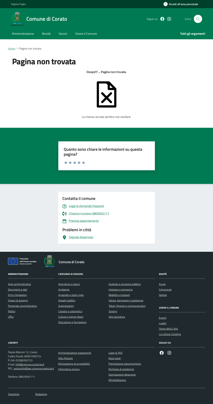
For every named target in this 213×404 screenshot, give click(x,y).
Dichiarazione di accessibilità (74, 364)
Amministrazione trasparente (74, 353)
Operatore (13, 394)
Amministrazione (23, 33)
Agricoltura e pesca (69, 284)
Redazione (41, 394)
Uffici (11, 317)
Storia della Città (168, 329)
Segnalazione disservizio (122, 375)
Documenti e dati (17, 289)
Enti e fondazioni (17, 295)
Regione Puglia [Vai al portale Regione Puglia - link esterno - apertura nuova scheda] (18, 4)
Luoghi (162, 323)
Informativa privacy (69, 369)
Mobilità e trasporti (119, 295)
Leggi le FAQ (115, 353)
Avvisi (162, 284)
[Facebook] (161, 19)
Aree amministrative (19, 284)
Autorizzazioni (66, 306)
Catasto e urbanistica (70, 311)
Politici (11, 311)
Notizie (163, 295)
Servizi (63, 33)
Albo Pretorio (65, 358)
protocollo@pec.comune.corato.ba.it (34, 368)
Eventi (162, 318)
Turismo (113, 311)
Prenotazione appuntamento (124, 364)
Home (11, 48)
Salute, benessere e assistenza (126, 300)
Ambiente (63, 289)
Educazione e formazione (72, 322)
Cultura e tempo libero (70, 317)
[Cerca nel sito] (198, 19)
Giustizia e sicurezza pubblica (125, 284)
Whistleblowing (117, 380)
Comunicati (165, 289)
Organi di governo (18, 300)
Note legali (114, 358)
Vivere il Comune (86, 33)
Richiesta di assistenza (121, 369)
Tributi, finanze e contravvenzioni (127, 306)
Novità (46, 33)
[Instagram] (167, 19)
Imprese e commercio (121, 289)
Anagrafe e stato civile (71, 295)
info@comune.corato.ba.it (29, 364)
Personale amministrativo (22, 306)
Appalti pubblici (66, 300)
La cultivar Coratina (170, 334)
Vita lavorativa (117, 317)
